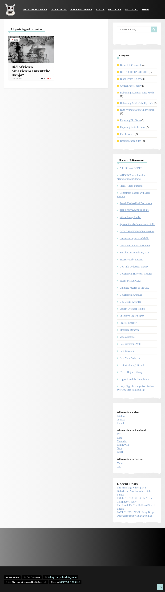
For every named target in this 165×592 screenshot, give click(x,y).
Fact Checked (127, 134)
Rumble (121, 423)
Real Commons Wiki (130, 344)
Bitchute (121, 416)
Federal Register (128, 322)
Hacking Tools (81, 9)
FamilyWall (123, 444)
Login (100, 9)
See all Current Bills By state (134, 252)
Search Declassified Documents (136, 203)
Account (131, 9)
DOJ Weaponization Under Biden (137, 109)
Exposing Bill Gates (130, 120)
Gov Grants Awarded (130, 301)
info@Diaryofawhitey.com (62, 577)
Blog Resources (35, 9)
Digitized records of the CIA (134, 287)
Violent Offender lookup (132, 308)
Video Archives (128, 337)
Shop (145, 9)
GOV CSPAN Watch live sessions (137, 231)
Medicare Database (129, 330)
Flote (119, 437)
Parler (120, 451)
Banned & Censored (130, 65)
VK (119, 434)
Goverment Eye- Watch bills (134, 238)
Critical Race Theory (131, 85)
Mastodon (122, 441)
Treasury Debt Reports (131, 259)
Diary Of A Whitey (69, 581)
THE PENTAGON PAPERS (134, 210)
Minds (120, 463)
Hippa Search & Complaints (134, 379)
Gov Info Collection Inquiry (134, 266)
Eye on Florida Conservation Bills (137, 224)
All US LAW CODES (131, 168)
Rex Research (127, 351)
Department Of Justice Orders (135, 245)
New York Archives (130, 358)
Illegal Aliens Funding (131, 185)
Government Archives (131, 294)
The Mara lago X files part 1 (131, 487)
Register (114, 9)
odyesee (121, 419)
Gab (119, 466)
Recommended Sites (130, 140)
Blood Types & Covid (131, 78)
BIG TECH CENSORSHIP (134, 72)
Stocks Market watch (130, 280)
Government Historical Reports (136, 273)
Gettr (119, 448)
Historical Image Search (132, 365)
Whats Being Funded (130, 217)
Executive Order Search (132, 315)
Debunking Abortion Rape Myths (137, 92)
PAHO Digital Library (131, 372)
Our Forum (59, 9)
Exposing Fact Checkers (132, 127)
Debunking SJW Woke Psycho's (136, 103)
